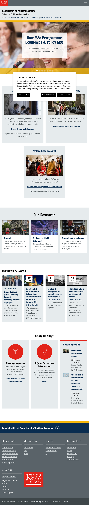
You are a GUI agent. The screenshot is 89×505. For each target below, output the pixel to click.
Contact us (57, 17)
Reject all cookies (48, 95)
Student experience (8, 463)
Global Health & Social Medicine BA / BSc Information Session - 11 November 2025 (77, 382)
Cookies (65, 502)
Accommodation (51, 451)
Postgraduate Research (44, 151)
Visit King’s (70, 457)
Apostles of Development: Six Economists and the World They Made (55, 293)
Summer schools (7, 460)
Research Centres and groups (73, 238)
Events (69, 451)
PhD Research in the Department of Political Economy (44, 187)
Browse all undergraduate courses (22, 129)
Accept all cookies (65, 95)
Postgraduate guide (15, 381)
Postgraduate (25, 17)
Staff (25, 451)
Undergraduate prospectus (16, 378)
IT (46, 454)
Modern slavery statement (39, 502)
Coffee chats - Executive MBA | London (77, 353)
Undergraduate (13, 17)
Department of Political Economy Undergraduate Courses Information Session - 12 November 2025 (33, 295)
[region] (44, 86)
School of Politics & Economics (15, 14)
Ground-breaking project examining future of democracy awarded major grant (12, 297)
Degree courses (7, 448)
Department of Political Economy (18, 10)
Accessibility (55, 502)
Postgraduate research (10, 454)
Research (35, 17)
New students (28, 448)
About (4, 17)
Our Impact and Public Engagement (41, 239)
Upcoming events (71, 344)
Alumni (26, 454)
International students (9, 457)
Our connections (46, 17)
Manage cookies (23, 95)
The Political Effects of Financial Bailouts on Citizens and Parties (76, 293)
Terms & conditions (8, 502)
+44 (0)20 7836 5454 (9, 477)
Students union (72, 454)
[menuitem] (5, 17)
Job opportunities (73, 460)
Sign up (44, 381)
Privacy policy (23, 502)
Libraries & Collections (53, 448)
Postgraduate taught (9, 451)
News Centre (71, 448)
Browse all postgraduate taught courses (66, 126)
